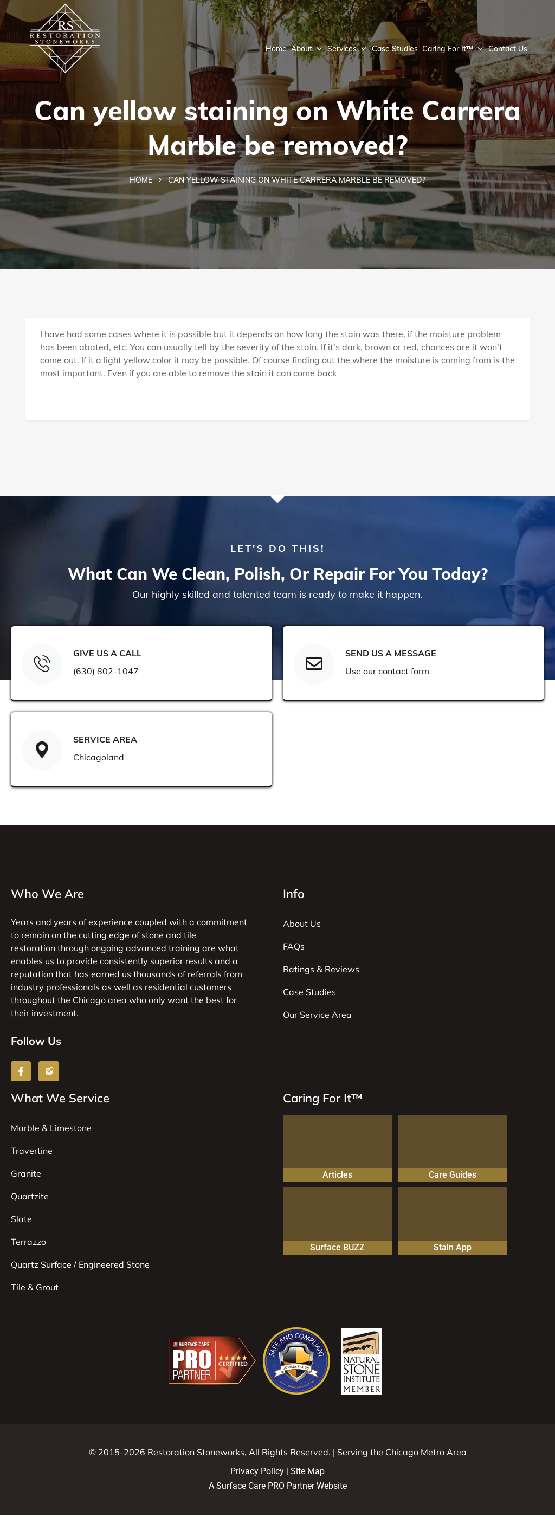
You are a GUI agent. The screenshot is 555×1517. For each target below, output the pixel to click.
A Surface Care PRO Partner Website (278, 1488)
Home (276, 49)
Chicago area (100, 1001)
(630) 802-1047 (105, 672)
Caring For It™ (453, 49)
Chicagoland (98, 758)
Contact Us (507, 49)
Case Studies (395, 49)
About (307, 49)
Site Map (308, 1473)
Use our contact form (387, 672)
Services (347, 49)
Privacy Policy (257, 1473)
